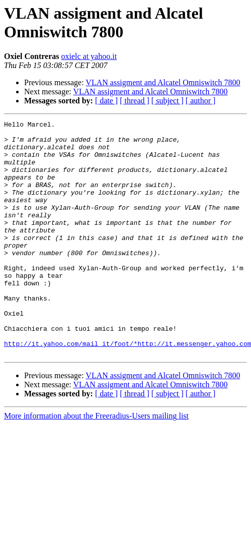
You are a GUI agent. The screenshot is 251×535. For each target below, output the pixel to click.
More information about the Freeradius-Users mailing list (96, 462)
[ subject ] (167, 100)
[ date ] (106, 100)
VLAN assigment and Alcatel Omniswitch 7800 (163, 82)
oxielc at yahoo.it (89, 56)
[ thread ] (134, 100)
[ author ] (201, 100)
